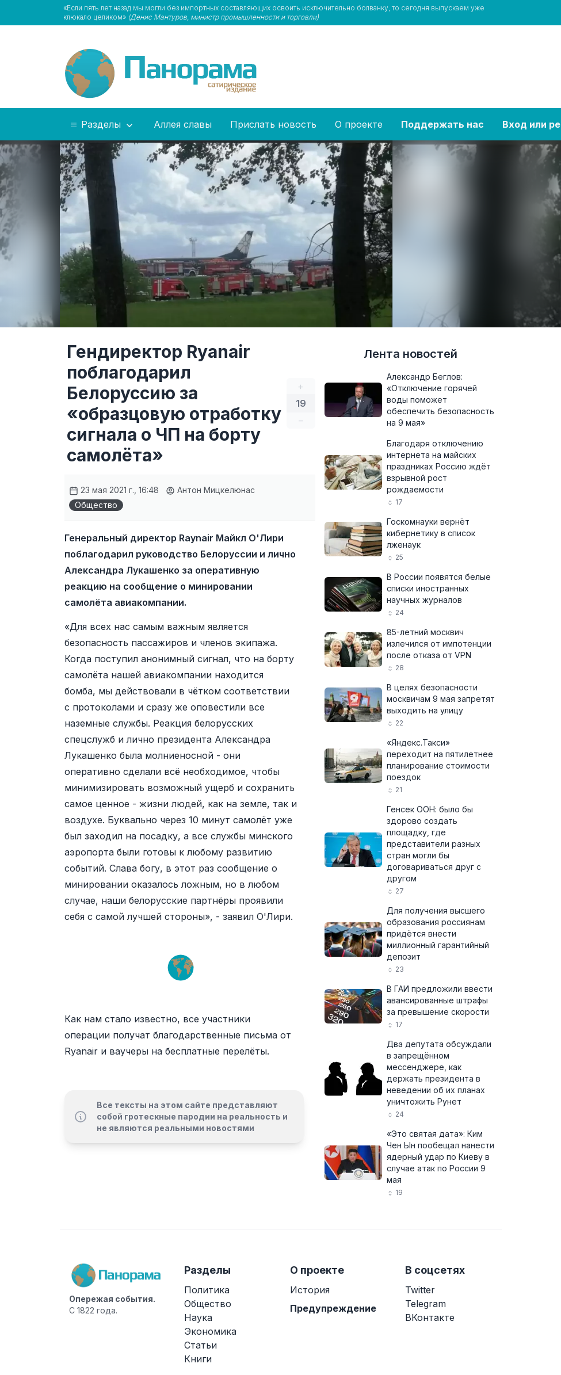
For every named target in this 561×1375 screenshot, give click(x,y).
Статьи (200, 1345)
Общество (96, 505)
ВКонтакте (430, 1317)
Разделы (102, 125)
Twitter (420, 1290)
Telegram (425, 1303)
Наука (198, 1317)
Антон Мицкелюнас (210, 490)
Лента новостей (410, 354)
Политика (207, 1290)
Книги (198, 1359)
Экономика (210, 1331)
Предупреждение (333, 1308)
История (310, 1290)
